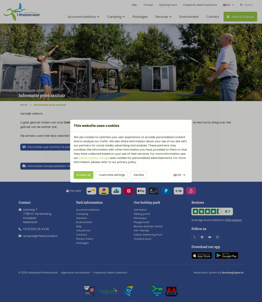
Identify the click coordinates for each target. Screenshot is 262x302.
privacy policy (88, 158)
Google (104, 158)
